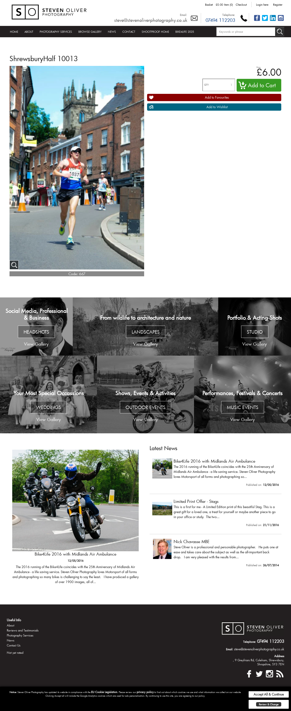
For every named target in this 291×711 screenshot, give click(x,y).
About (28, 31)
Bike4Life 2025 (184, 31)
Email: (183, 15)
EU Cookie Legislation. (104, 692)
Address (279, 656)
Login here (262, 4)
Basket (209, 4)
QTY (206, 84)
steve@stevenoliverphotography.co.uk (150, 20)
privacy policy (145, 692)
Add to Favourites (217, 97)
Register (277, 4)
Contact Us (13, 645)
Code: (73, 273)
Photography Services (56, 31)
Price (258, 67)
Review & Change (269, 704)
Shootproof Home (155, 31)
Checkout (241, 4)
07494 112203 (220, 20)
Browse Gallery (90, 31)
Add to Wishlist (217, 107)
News (112, 31)
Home (14, 31)
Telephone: (228, 15)
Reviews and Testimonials (23, 630)
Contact (128, 31)
